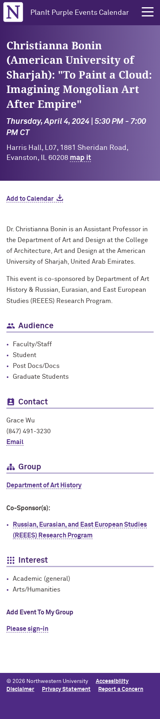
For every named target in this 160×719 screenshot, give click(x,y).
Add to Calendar (29, 199)
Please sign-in (27, 629)
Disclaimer (20, 689)
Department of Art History (43, 485)
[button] (148, 12)
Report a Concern (120, 689)
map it (80, 158)
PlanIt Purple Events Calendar (79, 12)
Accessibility (112, 681)
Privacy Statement (66, 689)
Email (15, 442)
